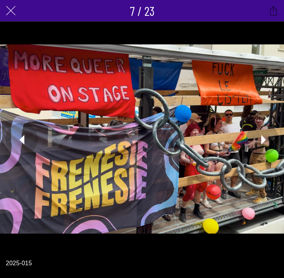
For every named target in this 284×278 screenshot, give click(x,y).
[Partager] (273, 11)
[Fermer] (10, 10)
